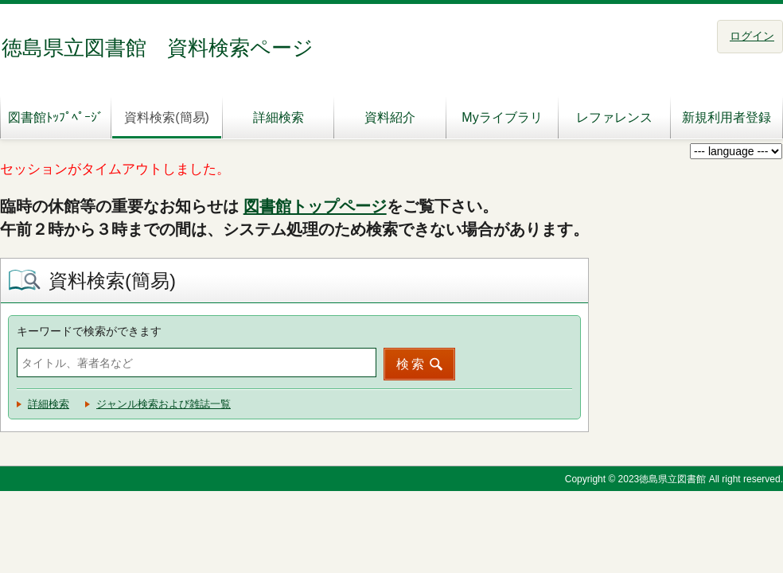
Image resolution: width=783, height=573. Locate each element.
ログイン (752, 35)
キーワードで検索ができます (89, 331)
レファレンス (614, 117)
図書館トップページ (315, 206)
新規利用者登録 (726, 117)
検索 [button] (411, 364)
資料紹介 (389, 117)
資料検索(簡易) (166, 117)
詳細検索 (278, 117)
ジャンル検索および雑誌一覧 (163, 404)
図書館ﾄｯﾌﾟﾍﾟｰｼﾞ (55, 117)
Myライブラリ (502, 117)
